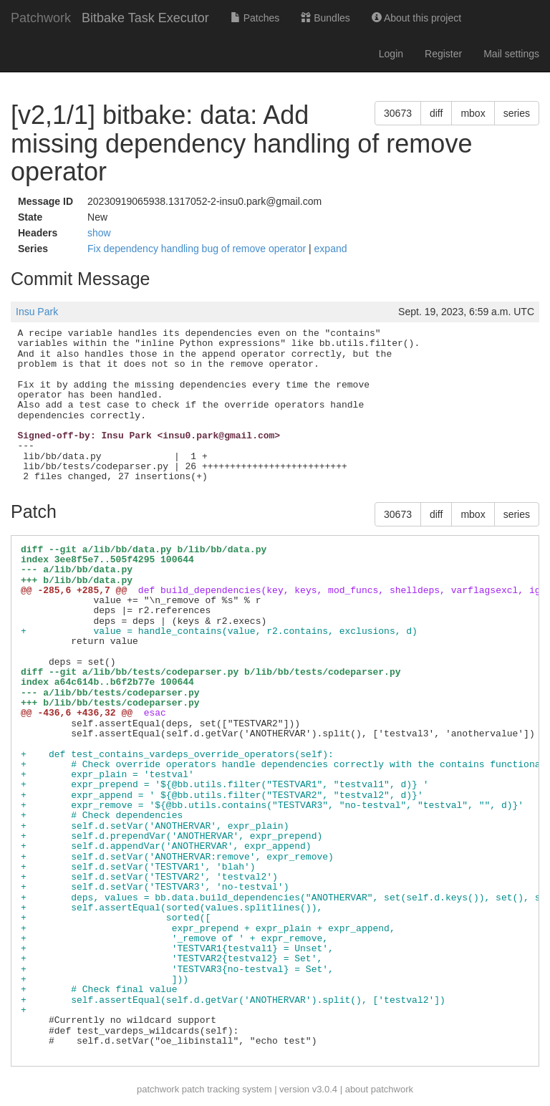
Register (443, 53)
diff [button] (436, 113)
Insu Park (37, 311)
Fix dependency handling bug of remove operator (198, 248)
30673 (398, 113)
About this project (416, 18)
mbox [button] (472, 113)
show (99, 233)
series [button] (516, 113)
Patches (255, 18)
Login (391, 53)
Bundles (325, 18)
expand (330, 248)
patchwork (158, 1089)
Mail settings (511, 53)
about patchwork (379, 1089)
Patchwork (41, 18)
